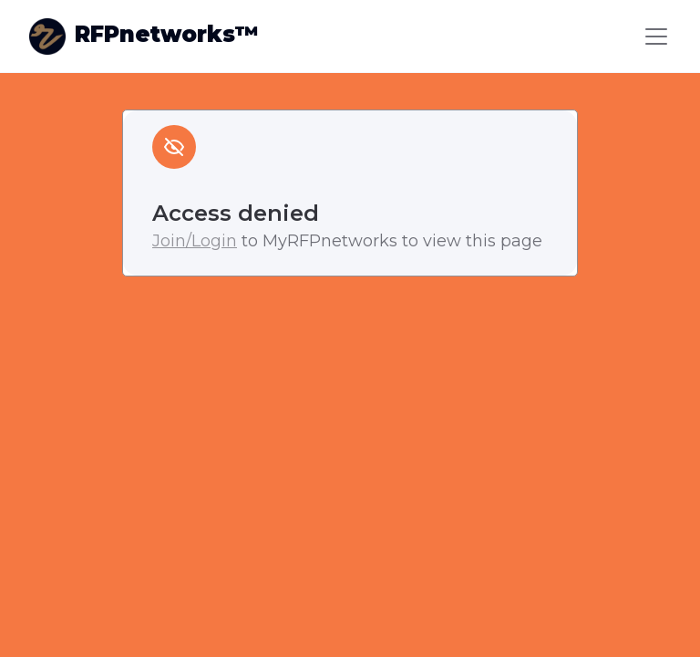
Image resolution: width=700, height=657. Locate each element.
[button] (652, 36)
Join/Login (194, 241)
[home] (144, 36)
